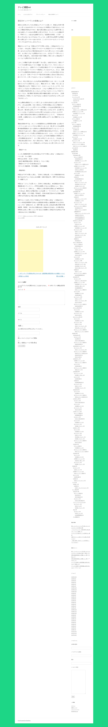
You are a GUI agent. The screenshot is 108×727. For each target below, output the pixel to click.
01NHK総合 (75, 155)
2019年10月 (74, 591)
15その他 (74, 148)
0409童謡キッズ (78, 200)
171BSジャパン (76, 411)
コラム (72, 122)
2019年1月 (73, 607)
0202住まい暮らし (79, 286)
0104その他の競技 (79, 500)
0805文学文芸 (78, 355)
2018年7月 (73, 618)
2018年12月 (74, 609)
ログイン (73, 706)
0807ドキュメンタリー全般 (79, 146)
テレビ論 (73, 102)
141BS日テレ (76, 358)
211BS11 (75, 444)
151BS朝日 (75, 371)
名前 (19, 307)
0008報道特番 (76, 106)
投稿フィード (74, 707)
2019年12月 (74, 587)
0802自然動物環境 (79, 275)
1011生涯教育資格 (79, 218)
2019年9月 (73, 593)
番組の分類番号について (53, 14)
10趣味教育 (76, 211)
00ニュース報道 (75, 124)
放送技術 (74, 93)
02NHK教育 (75, 191)
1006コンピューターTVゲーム (81, 213)
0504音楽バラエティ (79, 184)
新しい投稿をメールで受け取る (27, 343)
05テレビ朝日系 (76, 242)
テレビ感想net (24, 7)
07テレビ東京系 (76, 308)
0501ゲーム (77, 506)
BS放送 (74, 333)
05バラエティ (75, 140)
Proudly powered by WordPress (24, 720)
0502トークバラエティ (28, 216)
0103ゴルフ (77, 224)
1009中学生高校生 (79, 217)
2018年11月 (74, 611)
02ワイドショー (77, 373)
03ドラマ (74, 115)
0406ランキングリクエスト (81, 487)
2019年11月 (74, 589)
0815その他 (77, 357)
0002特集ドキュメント (80, 160)
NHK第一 (75, 484)
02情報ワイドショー (76, 111)
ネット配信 (74, 489)
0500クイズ (77, 231)
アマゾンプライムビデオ (78, 502)
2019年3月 (73, 604)
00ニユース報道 (75, 104)
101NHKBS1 (76, 335)
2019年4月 (73, 602)
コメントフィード (75, 709)
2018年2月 (73, 627)
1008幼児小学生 (78, 215)
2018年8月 (73, 617)
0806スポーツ (78, 369)
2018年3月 (73, 626)
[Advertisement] (30, 239)
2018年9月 (73, 615)
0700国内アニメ (76, 120)
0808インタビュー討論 (80, 209)
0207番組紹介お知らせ (80, 171)
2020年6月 (73, 580)
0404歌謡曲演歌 (78, 178)
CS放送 (74, 466)
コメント (21, 289)
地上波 (73, 153)
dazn (74, 509)
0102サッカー (78, 249)
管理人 (86, 553)
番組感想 (73, 151)
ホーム (19, 14)
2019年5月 (73, 600)
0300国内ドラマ (76, 117)
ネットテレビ (75, 97)
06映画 (75, 238)
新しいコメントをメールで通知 (27, 338)
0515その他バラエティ (80, 268)
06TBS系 (75, 277)
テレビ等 (74, 95)
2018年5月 (73, 622)
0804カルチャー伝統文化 (80, 353)
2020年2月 (73, 584)
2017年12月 (74, 631)
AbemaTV (75, 100)
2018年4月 (73, 624)
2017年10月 (74, 635)
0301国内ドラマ (78, 320)
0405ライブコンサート (79, 480)
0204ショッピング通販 (80, 289)
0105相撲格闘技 (78, 515)
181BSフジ (75, 427)
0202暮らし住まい (79, 375)
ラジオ (73, 482)
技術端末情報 (74, 91)
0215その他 (77, 255)
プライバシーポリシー (40, 14)
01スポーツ (74, 108)
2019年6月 (73, 598)
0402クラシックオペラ (80, 198)
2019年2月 (73, 606)
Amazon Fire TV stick (77, 98)
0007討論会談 (78, 497)
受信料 (74, 149)
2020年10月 (74, 577)
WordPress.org (74, 711)
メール (20, 313)
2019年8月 (73, 595)
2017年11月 (74, 633)
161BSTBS (75, 389)
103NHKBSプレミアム (78, 346)
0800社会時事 (78, 189)
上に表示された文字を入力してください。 (31, 329)
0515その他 (77, 237)
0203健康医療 (78, 288)
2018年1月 (73, 629)
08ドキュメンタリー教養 (77, 144)
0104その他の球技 (79, 340)
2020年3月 (73, 582)
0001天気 (77, 495)
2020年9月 (73, 578)
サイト (20, 319)
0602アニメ (77, 271)
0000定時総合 (78, 158)
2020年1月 (73, 586)
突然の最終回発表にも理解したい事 (79, 555)
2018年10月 (74, 613)
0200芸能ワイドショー (78, 113)
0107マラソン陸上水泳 (80, 280)
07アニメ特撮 (75, 118)
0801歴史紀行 (78, 208)
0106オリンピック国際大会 (79, 109)
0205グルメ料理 (78, 169)
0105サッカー (77, 469)
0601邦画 (77, 240)
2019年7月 (73, 597)
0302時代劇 (77, 295)
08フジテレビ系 (76, 317)
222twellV (75, 453)
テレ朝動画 (75, 517)
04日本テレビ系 (76, 220)
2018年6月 (73, 620)
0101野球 (75, 129)
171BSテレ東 (76, 398)
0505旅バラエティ (79, 186)
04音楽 (75, 177)
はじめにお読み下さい (28, 14)
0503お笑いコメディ (79, 235)
